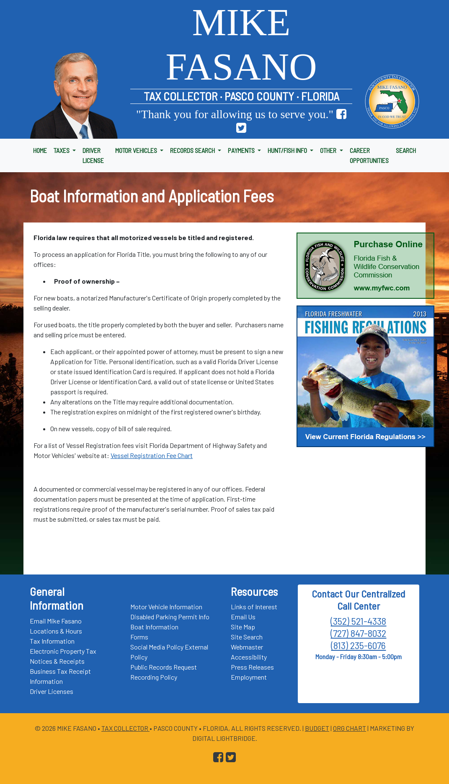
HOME (40, 150)
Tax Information (52, 641)
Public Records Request (163, 667)
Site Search (247, 637)
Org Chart (349, 728)
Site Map (243, 627)
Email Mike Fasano (56, 621)
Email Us (243, 617)
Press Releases (252, 667)
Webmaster (247, 647)
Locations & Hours (56, 631)
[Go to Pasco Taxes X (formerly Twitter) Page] (241, 128)
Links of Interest (254, 607)
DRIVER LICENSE (93, 155)
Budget (317, 728)
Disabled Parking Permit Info (169, 617)
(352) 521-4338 (358, 621)
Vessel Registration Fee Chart (152, 455)
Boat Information (154, 627)
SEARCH (406, 150)
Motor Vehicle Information (166, 607)
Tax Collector (125, 728)
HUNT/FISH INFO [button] (288, 150)
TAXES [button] (62, 150)
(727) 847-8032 (358, 633)
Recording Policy (153, 677)
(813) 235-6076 (358, 645)
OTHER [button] (329, 150)
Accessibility (249, 657)
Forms (139, 637)
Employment (249, 677)
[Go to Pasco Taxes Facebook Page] (341, 114)
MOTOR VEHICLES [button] (136, 150)
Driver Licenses (51, 691)
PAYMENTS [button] (242, 150)
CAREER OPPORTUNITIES (369, 155)
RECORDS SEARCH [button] (193, 150)
